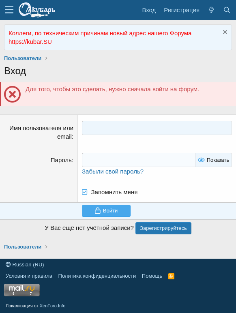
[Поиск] (226, 9)
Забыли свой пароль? (113, 171)
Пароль (61, 159)
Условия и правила (29, 276)
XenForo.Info (53, 305)
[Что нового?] (211, 9)
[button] (9, 10)
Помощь (152, 276)
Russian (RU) (25, 265)
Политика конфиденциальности (97, 276)
